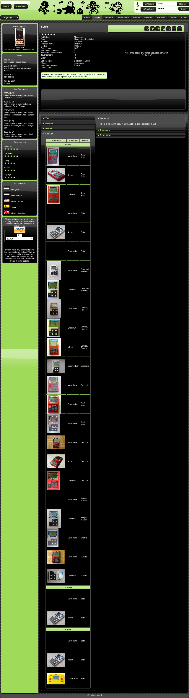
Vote (47, 118)
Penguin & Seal (84, 499)
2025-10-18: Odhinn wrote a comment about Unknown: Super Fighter (17, 104)
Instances (104, 118)
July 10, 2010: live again (10, 82)
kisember (8, 146)
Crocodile (85, 366)
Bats (83, 213)
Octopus (84, 442)
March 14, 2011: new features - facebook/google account (17, 68)
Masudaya (72, 156)
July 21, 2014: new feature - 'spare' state (15, 61)
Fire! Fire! (83, 404)
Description (105, 135)
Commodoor (73, 251)
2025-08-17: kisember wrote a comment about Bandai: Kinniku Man (18, 134)
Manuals (49, 123)
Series (68, 145)
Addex (70, 175)
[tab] (68, 118)
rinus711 (7, 167)
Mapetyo (7, 174)
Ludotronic (19, 47)
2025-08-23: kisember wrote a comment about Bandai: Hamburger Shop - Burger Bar (19, 113)
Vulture (84, 557)
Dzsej (6, 160)
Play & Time (73, 679)
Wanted (48, 128)
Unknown (72, 194)
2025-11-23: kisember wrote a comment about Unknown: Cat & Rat (18, 95)
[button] (6, 6)
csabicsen (8, 153)
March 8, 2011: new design (10, 75)
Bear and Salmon (85, 270)
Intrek (70, 347)
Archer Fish (84, 156)
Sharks (84, 538)
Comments (105, 130)
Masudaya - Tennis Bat (84, 39)
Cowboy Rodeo (84, 308)
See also (49, 134)
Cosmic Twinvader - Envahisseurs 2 (19, 50)
